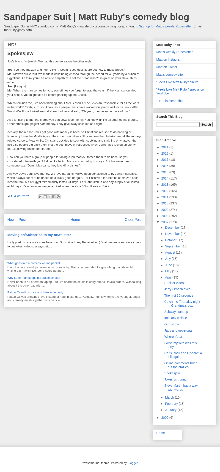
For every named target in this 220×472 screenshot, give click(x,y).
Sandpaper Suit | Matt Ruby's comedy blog (96, 17)
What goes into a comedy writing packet (33, 263)
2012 (165, 191)
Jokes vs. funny (175, 379)
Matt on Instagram (169, 59)
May (168, 271)
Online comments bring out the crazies (180, 365)
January (171, 410)
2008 (165, 216)
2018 (165, 153)
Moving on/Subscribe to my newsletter (39, 235)
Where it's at (173, 336)
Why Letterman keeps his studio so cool (33, 277)
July (168, 258)
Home (75, 220)
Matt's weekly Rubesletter (174, 52)
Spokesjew (172, 373)
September (173, 246)
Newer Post (16, 220)
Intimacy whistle (175, 318)
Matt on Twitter (166, 67)
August (170, 252)
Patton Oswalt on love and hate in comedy (35, 292)
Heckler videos (174, 283)
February (172, 403)
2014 (165, 178)
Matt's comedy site (169, 74)
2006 (165, 417)
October (171, 240)
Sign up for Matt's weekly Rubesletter (165, 26)
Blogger (132, 463)
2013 (165, 184)
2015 (165, 172)
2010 (165, 203)
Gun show (171, 324)
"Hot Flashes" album (170, 101)
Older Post (133, 220)
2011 (165, 197)
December (173, 227)
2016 (165, 166)
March (170, 397)
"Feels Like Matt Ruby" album (177, 82)
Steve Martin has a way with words (181, 387)
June (169, 265)
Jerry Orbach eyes (177, 289)
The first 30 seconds (178, 295)
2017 (165, 159)
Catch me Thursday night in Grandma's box (182, 303)
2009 (165, 210)
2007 (165, 222)
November (173, 234)
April (168, 277)
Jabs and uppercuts (178, 330)
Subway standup (176, 312)
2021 (165, 147)
